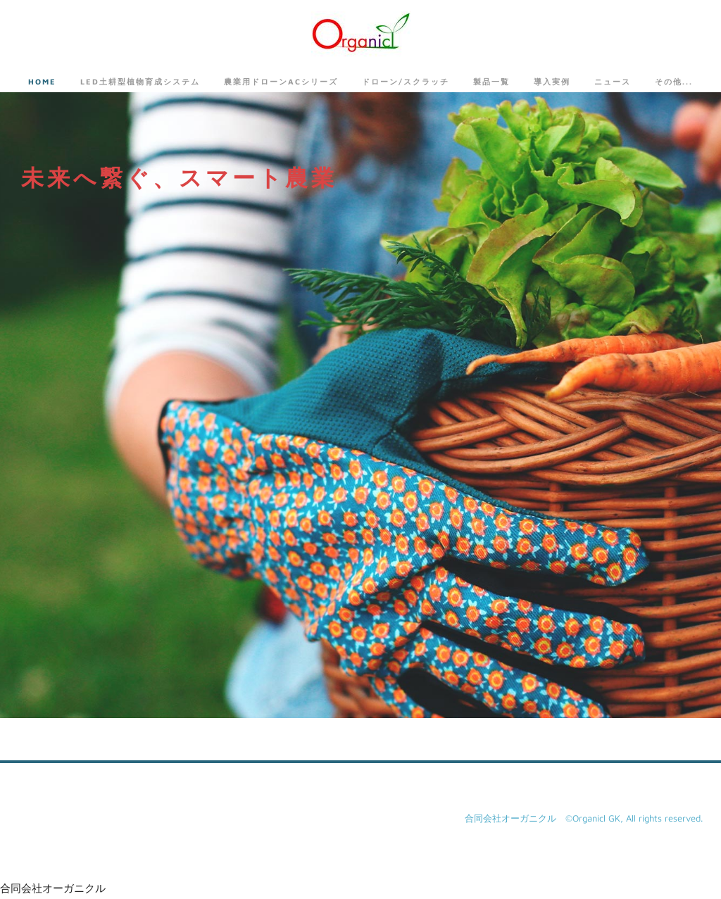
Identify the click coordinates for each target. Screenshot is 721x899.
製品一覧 (491, 81)
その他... (674, 81)
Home (42, 81)
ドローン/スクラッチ (405, 81)
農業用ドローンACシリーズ (281, 81)
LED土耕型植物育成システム (140, 81)
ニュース (612, 81)
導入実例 (552, 81)
